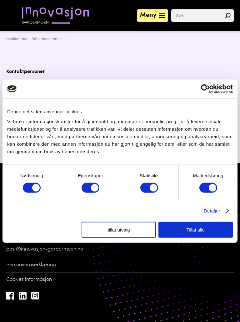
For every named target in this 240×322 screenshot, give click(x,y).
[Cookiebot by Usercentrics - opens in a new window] (205, 89)
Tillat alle (196, 229)
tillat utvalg (119, 229)
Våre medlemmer (47, 39)
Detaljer (212, 210)
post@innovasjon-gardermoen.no (44, 249)
